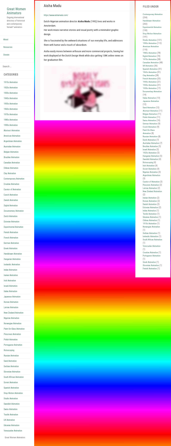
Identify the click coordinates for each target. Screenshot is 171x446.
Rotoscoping (9, 354)
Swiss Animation (10, 413)
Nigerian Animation (11, 322)
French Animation (11, 241)
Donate (6, 58)
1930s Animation (11, 97)
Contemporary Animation (14, 182)
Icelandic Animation (12, 268)
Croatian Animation (11, 188)
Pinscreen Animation (12, 338)
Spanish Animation (11, 392)
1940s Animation (11, 102)
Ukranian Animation (11, 429)
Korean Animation (11, 306)
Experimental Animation (13, 231)
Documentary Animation (14, 215)
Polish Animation (11, 343)
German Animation (11, 247)
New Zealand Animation (13, 316)
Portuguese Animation (13, 349)
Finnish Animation (11, 236)
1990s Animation (11, 129)
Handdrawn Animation (13, 258)
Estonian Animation (11, 225)
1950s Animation (11, 107)
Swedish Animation (12, 408)
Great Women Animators (15, 12)
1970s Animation (11, 118)
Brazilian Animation (11, 161)
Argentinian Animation (13, 145)
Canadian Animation (12, 166)
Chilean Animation (11, 172)
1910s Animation (11, 86)
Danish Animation (11, 204)
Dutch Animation (10, 220)
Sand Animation (10, 365)
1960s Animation (11, 113)
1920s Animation (11, 91)
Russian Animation (11, 359)
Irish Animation (10, 284)
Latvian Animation (11, 311)
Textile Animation (11, 418)
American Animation (12, 140)
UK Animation (9, 424)
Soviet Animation (11, 386)
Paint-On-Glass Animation (14, 333)
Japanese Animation (12, 300)
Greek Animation (10, 252)
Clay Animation (10, 177)
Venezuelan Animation (13, 434)
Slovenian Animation (12, 375)
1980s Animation (11, 123)
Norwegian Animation (12, 327)
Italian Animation (10, 295)
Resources (7, 51)
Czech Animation (11, 199)
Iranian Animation (11, 279)
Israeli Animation (10, 290)
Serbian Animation (11, 370)
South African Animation (14, 381)
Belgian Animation (11, 156)
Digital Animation (11, 209)
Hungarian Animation (12, 263)
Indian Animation (10, 274)
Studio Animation (11, 402)
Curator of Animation (12, 193)
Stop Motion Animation (13, 397)
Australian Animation (12, 150)
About (5, 43)
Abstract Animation (12, 134)
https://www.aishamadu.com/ (58, 15)
